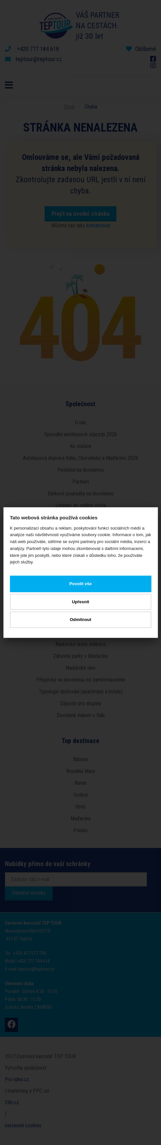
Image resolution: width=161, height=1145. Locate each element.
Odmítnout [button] (80, 619)
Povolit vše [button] (80, 584)
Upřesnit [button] (80, 601)
